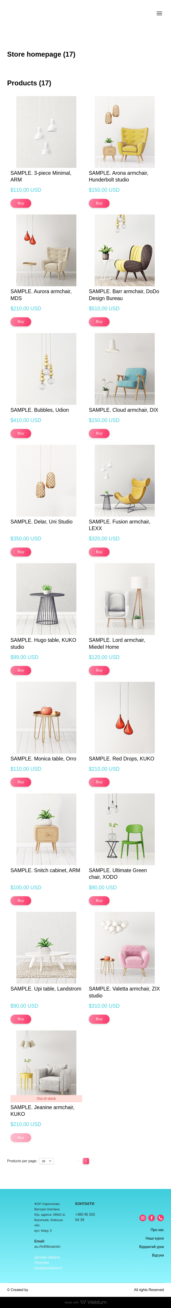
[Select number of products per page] (46, 1161)
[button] (20, 203)
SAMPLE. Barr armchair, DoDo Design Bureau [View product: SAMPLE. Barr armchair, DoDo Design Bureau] (124, 294)
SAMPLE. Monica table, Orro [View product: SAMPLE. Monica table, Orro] (43, 759)
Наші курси (155, 1238)
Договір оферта (47, 1257)
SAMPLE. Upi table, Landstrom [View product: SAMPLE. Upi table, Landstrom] (45, 989)
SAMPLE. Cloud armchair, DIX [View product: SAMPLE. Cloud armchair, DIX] (123, 410)
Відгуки (158, 1255)
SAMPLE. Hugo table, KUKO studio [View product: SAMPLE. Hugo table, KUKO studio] (43, 643)
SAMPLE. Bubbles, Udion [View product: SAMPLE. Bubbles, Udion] (39, 410)
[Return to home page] (24, 13)
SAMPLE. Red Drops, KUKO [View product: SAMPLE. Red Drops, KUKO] (121, 759)
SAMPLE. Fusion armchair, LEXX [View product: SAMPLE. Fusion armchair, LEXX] (119, 525)
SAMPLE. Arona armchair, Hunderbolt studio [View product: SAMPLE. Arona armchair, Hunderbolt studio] (118, 176)
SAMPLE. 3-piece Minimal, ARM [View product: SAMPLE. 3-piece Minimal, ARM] (40, 176)
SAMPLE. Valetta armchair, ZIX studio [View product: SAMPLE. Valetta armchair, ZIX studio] (124, 992)
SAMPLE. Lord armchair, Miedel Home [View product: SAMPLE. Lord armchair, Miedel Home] (117, 643)
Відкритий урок (151, 1247)
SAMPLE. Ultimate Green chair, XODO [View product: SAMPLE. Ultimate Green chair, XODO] (118, 873)
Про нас (157, 1230)
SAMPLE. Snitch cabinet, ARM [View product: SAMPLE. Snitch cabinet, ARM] (45, 870)
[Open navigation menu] (159, 13)
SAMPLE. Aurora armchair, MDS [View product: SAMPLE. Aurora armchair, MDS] (41, 294)
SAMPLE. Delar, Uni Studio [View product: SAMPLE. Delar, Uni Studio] (41, 522)
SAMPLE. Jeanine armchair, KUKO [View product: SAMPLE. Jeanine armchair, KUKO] (42, 1110)
